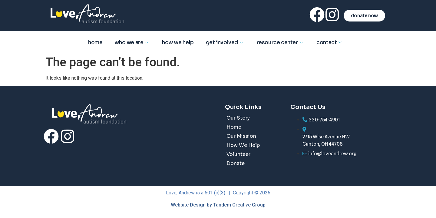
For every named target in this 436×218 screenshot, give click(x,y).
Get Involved (225, 42)
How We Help (178, 42)
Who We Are (132, 42)
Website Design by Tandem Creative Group (218, 205)
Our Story (238, 118)
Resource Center (281, 42)
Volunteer (238, 154)
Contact (329, 42)
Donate (235, 163)
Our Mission (241, 136)
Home (95, 42)
